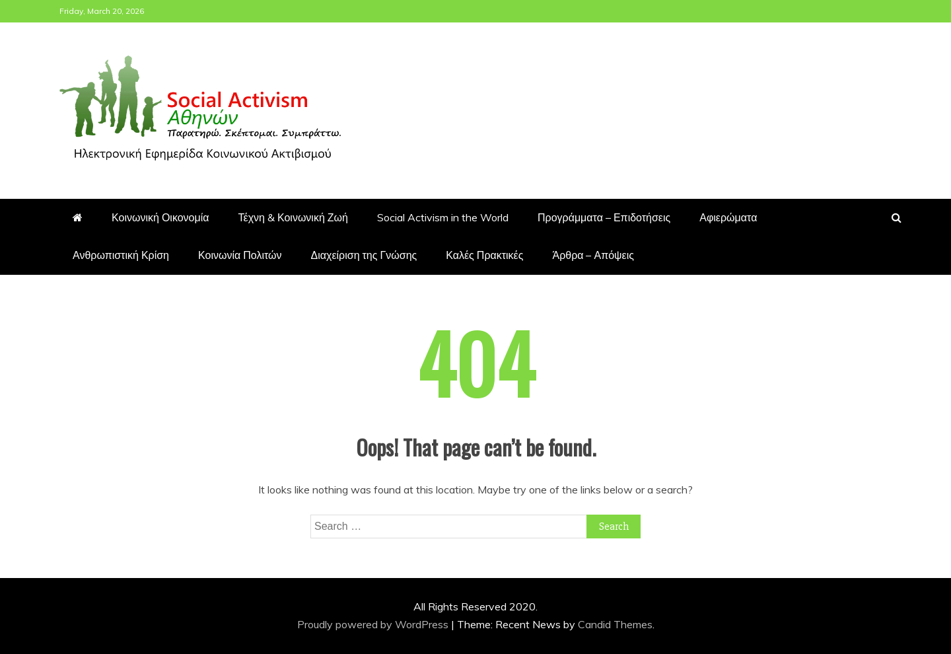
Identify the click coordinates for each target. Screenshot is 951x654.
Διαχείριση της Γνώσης (364, 255)
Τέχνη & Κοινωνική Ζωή (293, 217)
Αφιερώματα (728, 217)
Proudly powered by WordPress (374, 624)
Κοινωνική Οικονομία (160, 217)
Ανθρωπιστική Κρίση (121, 255)
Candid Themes (615, 624)
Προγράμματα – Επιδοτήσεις (604, 217)
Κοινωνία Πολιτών (240, 255)
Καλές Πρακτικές (484, 255)
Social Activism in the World (443, 217)
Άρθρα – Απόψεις (592, 255)
